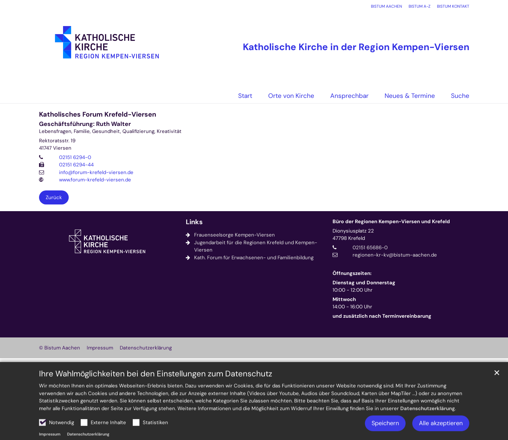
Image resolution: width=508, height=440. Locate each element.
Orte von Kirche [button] (291, 96)
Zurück (54, 197)
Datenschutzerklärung (427, 424)
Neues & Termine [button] (410, 96)
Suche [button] (460, 96)
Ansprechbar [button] (349, 96)
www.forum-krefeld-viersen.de (95, 179)
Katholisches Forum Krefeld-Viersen (97, 114)
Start (245, 96)
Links (194, 222)
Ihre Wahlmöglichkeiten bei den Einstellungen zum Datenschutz (155, 390)
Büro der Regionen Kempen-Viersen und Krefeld (391, 221)
